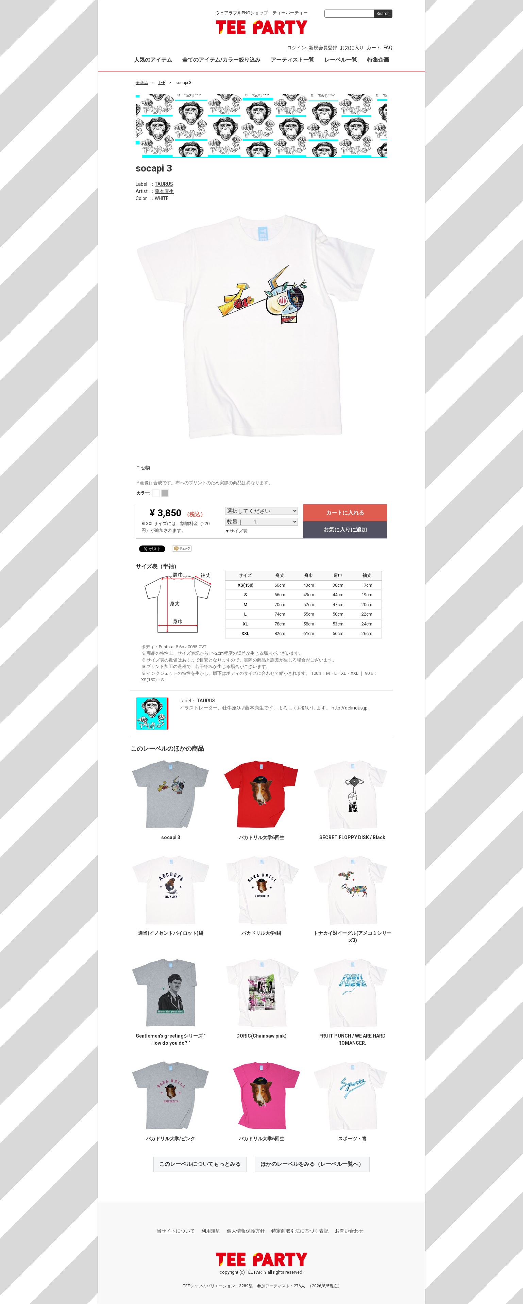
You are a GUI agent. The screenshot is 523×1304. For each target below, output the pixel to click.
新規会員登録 (323, 47)
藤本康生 (164, 191)
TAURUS (164, 183)
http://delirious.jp (350, 707)
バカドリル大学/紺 (261, 933)
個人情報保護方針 (246, 1231)
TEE (161, 82)
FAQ (388, 47)
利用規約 (210, 1231)
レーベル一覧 (340, 59)
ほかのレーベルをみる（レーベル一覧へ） (312, 1164)
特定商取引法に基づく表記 (299, 1231)
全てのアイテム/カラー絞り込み (221, 59)
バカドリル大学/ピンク (170, 1138)
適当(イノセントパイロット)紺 (170, 933)
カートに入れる (345, 512)
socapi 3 (170, 837)
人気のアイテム (153, 59)
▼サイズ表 (236, 531)
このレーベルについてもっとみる (200, 1164)
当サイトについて (176, 1231)
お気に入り (352, 47)
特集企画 (378, 59)
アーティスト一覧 (292, 59)
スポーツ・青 (352, 1138)
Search (383, 13)
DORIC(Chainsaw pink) (261, 1036)
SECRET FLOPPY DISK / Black (352, 837)
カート (374, 47)
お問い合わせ (349, 1231)
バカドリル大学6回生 (261, 837)
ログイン (296, 47)
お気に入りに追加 (345, 529)
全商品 (142, 82)
